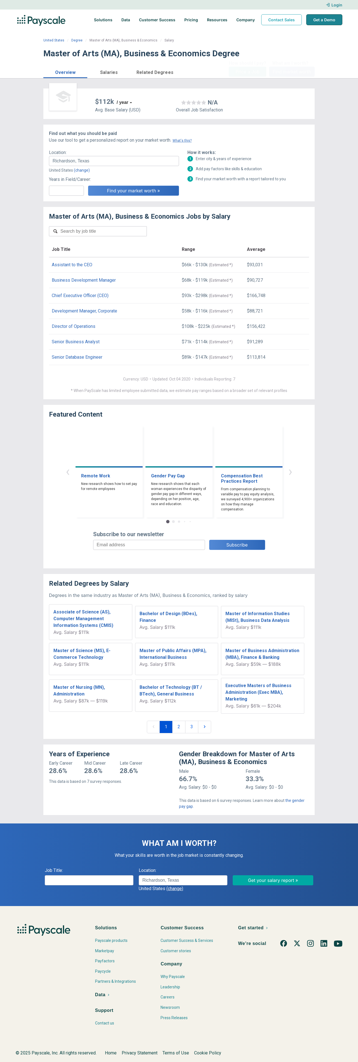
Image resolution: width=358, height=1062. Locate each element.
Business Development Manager (84, 280)
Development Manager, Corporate (84, 311)
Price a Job (247, 71)
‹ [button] (68, 471)
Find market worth (292, 71)
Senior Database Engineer (77, 357)
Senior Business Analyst (76, 341)
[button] (65, 71)
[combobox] (114, 161)
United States (53, 40)
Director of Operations (73, 326)
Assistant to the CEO (72, 264)
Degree (77, 40)
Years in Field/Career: (70, 179)
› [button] (290, 471)
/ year (122, 102)
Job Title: (54, 870)
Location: (58, 152)
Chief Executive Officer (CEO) (80, 295)
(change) (82, 170)
